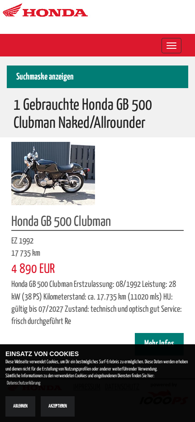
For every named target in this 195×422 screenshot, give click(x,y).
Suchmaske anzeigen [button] (45, 77)
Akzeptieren (57, 406)
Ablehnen (20, 406)
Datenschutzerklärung (23, 383)
